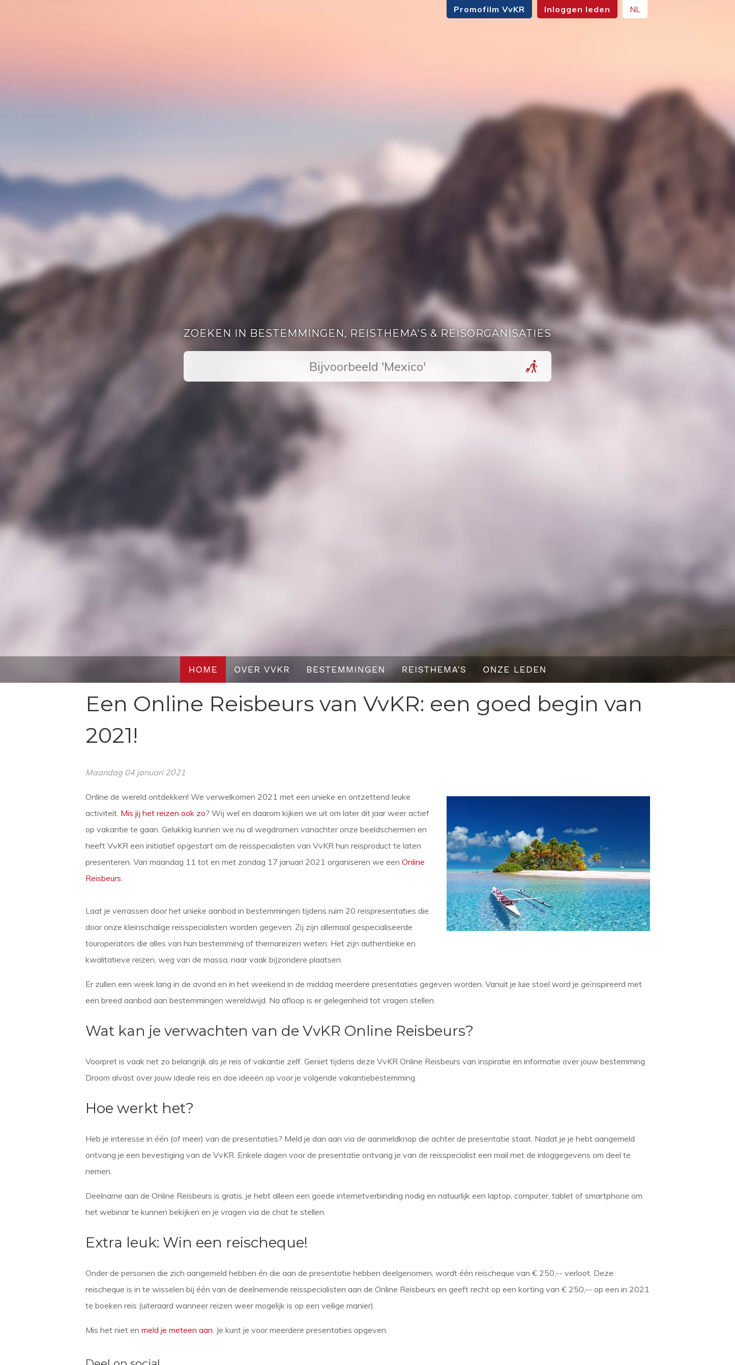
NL (635, 9)
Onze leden (515, 669)
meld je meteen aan (177, 1330)
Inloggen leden (577, 9)
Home (203, 669)
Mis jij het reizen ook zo (163, 813)
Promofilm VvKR (489, 9)
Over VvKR (262, 669)
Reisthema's (434, 669)
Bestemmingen (346, 669)
